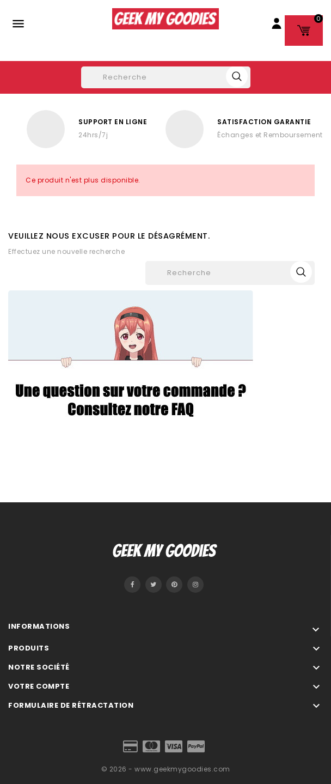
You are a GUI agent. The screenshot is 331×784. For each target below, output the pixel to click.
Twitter (153, 584)
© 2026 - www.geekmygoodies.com (165, 769)
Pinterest (174, 584)
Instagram (195, 584)
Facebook (132, 584)
